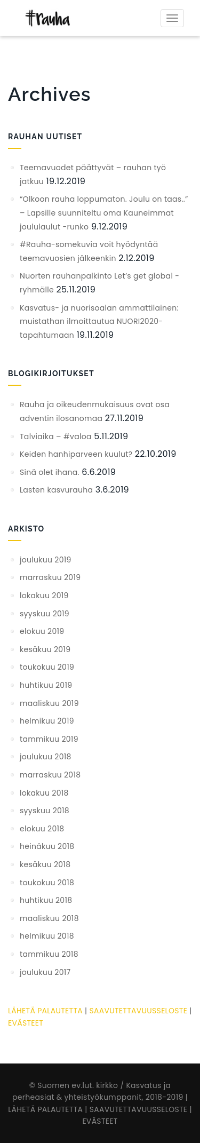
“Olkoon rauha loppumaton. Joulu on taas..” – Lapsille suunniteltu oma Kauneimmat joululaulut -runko (104, 213)
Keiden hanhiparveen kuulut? (76, 454)
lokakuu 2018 (44, 793)
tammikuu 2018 (49, 954)
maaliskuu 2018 (49, 918)
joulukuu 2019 (45, 559)
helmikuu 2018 (47, 936)
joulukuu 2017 (45, 972)
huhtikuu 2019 (46, 685)
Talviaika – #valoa (56, 436)
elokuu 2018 (42, 828)
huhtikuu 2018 (46, 900)
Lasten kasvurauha (56, 490)
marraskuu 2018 (50, 774)
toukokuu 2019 (47, 667)
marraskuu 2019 (50, 577)
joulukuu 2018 (45, 756)
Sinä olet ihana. (49, 472)
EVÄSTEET (25, 1023)
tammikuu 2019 (49, 739)
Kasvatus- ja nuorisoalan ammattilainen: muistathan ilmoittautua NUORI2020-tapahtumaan (99, 321)
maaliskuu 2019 (49, 703)
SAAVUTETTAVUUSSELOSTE (138, 1010)
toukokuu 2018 (47, 882)
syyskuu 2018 (44, 810)
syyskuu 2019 (44, 613)
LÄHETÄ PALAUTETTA (45, 1010)
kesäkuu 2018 (45, 864)
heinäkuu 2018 (47, 846)
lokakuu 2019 (44, 595)
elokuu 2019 (42, 631)
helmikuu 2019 (47, 721)
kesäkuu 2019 (45, 649)
